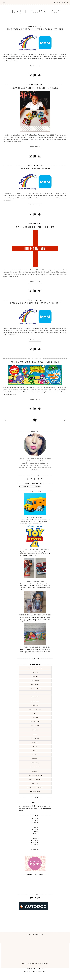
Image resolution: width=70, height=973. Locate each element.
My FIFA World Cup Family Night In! (35, 226)
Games (35, 754)
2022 (35, 827)
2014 (34, 844)
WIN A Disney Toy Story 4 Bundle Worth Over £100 (35, 549)
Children (35, 701)
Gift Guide (35, 763)
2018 (34, 836)
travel (21, 811)
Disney (35, 730)
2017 (34, 838)
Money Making (35, 779)
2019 (34, 833)
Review (35, 783)
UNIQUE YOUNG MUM (35, 11)
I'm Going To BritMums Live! (35, 168)
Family (35, 742)
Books (35, 692)
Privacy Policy (43, 963)
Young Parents (38, 808)
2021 (35, 829)
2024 (35, 822)
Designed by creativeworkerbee (35, 971)
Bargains (35, 680)
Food (35, 750)
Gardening (28, 806)
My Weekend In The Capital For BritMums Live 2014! (35, 29)
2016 (34, 840)
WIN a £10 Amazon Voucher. (35, 517)
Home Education (35, 775)
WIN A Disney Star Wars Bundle (35, 581)
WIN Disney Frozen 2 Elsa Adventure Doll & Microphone (35, 615)
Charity (35, 697)
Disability (35, 725)
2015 (34, 842)
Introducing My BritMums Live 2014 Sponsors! (35, 303)
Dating (35, 717)
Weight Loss (35, 791)
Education (35, 738)
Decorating (35, 721)
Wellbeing (29, 808)
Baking (35, 676)
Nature (46, 806)
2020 (34, 831)
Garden (35, 758)
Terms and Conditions (29, 963)
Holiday (35, 771)
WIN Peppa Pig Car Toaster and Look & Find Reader (35, 647)
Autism (35, 672)
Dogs (35, 734)
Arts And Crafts (35, 668)
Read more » (35, 66)
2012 (34, 849)
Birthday (35, 684)
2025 (35, 820)
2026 (35, 818)
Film (35, 746)
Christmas (35, 705)
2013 (34, 847)
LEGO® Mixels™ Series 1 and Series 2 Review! (34, 87)
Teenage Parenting (35, 787)
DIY (35, 713)
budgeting (47, 808)
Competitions (35, 709)
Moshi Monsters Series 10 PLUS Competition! (34, 361)
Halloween (35, 767)
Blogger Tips (35, 688)
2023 (35, 825)
